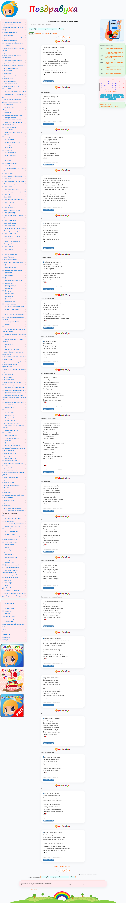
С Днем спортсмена (8, 226)
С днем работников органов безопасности (11, 56)
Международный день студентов (13, 110)
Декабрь (121, 95)
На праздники (6, 611)
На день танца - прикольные (11, 327)
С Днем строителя (8, 202)
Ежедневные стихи (8, 616)
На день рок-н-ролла (9, 304)
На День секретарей (9, 301)
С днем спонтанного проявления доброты (13, 474)
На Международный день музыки (13, 168)
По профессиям (7, 621)
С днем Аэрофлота (8, 456)
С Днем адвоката (7, 246)
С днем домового (8, 482)
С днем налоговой (8, 380)
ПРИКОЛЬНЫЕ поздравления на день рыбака (114, 56)
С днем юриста (7, 71)
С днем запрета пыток (9, 503)
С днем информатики (9, 81)
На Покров (6, 585)
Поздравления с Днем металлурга (114, 59)
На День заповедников (9, 435)
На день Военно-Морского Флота (13, 524)
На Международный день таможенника (10, 439)
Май (122, 97)
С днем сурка (6, 505)
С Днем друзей (7, 244)
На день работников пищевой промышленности (12, 123)
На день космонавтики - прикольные (14, 334)
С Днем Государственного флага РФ (14, 192)
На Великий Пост (8, 412)
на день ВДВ (32, 29)
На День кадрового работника (12, 270)
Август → (115, 91)
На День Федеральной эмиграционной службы (10, 459)
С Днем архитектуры (9, 212)
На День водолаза (8, 293)
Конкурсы (5, 632)
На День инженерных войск (11, 443)
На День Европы (7, 296)
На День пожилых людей (10, 565)
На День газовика (8, 554)
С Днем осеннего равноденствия (13, 181)
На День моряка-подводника (11, 393)
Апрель (118, 97)
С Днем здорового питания (11, 236)
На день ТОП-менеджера (10, 309)
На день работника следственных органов (13, 318)
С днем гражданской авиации (12, 76)
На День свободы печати (10, 299)
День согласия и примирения (11, 102)
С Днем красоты (7, 186)
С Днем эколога (7, 239)
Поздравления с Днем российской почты (114, 49)
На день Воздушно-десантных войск (14, 91)
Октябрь (109, 95)
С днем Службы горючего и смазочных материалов (11, 469)
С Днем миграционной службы (12, 215)
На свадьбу (6, 613)
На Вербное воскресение (10, 349)
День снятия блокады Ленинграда (13, 593)
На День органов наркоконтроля (13, 402)
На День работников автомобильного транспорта (11, 119)
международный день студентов (48, 29)
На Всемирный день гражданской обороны (13, 427)
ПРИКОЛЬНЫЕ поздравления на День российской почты (114, 53)
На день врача (7, 150)
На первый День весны (10, 420)
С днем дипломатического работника (11, 486)
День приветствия (8, 107)
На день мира (6, 160)
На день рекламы (8, 139)
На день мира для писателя (11, 410)
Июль (112, 79)
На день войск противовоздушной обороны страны (13, 330)
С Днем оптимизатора (9, 254)
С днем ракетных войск (10, 68)
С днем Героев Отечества (10, 86)
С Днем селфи (7, 583)
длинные (48, 33)
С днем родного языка (9, 539)
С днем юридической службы (12, 362)
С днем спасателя (8, 451)
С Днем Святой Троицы (10, 233)
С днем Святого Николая (10, 63)
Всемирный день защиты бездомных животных (10, 551)
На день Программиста (10, 531)
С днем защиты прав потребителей (13, 369)
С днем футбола (7, 73)
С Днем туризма (7, 173)
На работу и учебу (8, 608)
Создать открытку (48, 81)
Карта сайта (33, 889)
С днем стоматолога (8, 490)
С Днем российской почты (11, 210)
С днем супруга (7, 35)
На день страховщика (9, 137)
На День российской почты (11, 526)
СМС (4, 626)
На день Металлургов (9, 542)
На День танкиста (8, 30)
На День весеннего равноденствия (13, 387)
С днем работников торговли (11, 382)
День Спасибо (7, 588)
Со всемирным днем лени (10, 577)
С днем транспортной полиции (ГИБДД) (12, 464)
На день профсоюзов (9, 127)
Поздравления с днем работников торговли (114, 63)
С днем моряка (7, 377)
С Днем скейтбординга (9, 220)
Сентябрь (103, 95)
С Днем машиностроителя (11, 184)
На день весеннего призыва (11, 312)
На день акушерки (8, 560)
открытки (39, 33)
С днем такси (6, 372)
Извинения (6, 637)
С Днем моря (6, 179)
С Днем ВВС (6, 197)
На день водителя (8, 521)
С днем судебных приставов (11, 508)
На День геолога (7, 344)
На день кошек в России (10, 430)
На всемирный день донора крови (13, 228)
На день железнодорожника (11, 518)
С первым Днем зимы (9, 40)
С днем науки (6, 492)
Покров (61, 29)
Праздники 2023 (105, 104)
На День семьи (7, 278)
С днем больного (7, 480)
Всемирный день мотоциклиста (12, 27)
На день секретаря (8, 158)
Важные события (8, 606)
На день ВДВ (6, 89)
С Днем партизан (8, 205)
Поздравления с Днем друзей (113, 73)
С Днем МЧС (6, 580)
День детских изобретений (11, 590)
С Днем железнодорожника (11, 218)
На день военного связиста (11, 142)
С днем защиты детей (9, 259)
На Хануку (6, 45)
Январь (102, 97)
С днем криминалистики (10, 423)
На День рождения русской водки (13, 495)
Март (113, 97)
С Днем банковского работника (12, 60)
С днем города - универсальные (12, 262)
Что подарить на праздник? (109, 106)
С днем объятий (7, 78)
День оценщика (7, 104)
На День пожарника (8, 347)
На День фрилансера (9, 286)
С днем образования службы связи (13, 65)
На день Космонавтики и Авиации (13, 537)
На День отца (6, 547)
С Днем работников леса (10, 189)
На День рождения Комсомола (12, 115)
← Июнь (108, 91)
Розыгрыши (6, 634)
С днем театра (7, 359)
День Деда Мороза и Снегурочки (13, 596)
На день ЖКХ (7, 433)
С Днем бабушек (7, 374)
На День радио (7, 291)
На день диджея (7, 405)
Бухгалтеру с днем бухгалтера (12, 176)
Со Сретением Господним (10, 567)
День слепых (6, 97)
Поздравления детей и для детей (13, 624)
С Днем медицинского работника (13, 231)
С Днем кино (6, 194)
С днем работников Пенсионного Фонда (13, 49)
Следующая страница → (63, 866)
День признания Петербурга (11, 99)
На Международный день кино (12, 43)
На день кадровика (8, 145)
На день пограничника (10, 513)
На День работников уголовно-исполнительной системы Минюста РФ (14, 397)
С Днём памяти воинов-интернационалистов (10, 571)
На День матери (7, 283)
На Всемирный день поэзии (11, 385)
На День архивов (8, 407)
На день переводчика (9, 155)
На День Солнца (7, 288)
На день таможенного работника (13, 511)
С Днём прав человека (9, 84)
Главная (32, 24)
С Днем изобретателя (9, 223)
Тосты (4, 629)
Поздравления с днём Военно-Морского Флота (113, 70)
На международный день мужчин (13, 94)
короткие (56, 33)
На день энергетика (8, 534)
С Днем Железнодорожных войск (13, 199)
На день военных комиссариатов (13, 306)
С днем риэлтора (7, 53)
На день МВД (6, 324)
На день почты (7, 147)
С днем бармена (7, 497)
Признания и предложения (11, 619)
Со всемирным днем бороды (11, 575)
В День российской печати (11, 445)
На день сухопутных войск (11, 241)
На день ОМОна (7, 129)
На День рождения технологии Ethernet (12, 340)
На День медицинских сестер (12, 280)
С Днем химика (7, 249)
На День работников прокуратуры (13, 448)
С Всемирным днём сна (10, 32)
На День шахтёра (8, 544)
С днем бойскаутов (8, 500)
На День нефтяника (8, 562)
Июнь (109, 99)
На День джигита (8, 415)
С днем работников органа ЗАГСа (13, 38)
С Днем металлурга (8, 207)
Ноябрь (115, 95)
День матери (6, 112)
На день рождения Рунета (10, 322)
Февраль (108, 97)
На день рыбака (7, 529)
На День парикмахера (9, 557)
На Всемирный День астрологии (13, 390)
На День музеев (7, 275)
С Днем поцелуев (8, 171)
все (31, 33)
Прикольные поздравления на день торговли (114, 66)
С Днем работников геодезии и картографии (12, 353)
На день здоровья (8, 337)
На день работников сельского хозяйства (12, 133)
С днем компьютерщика (10, 477)
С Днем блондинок (8, 252)
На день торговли (8, 516)
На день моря (6, 166)
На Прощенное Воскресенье (11, 418)
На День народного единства (11, 22)
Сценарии (5, 640)
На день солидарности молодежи (13, 314)
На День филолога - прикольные (13, 265)
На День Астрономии (9, 267)
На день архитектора (9, 152)
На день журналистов (9, 163)
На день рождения (8, 603)
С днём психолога (8, 25)
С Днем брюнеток (8, 257)
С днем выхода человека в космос (13, 357)
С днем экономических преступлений (10, 365)
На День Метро (7, 273)
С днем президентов (9, 453)
